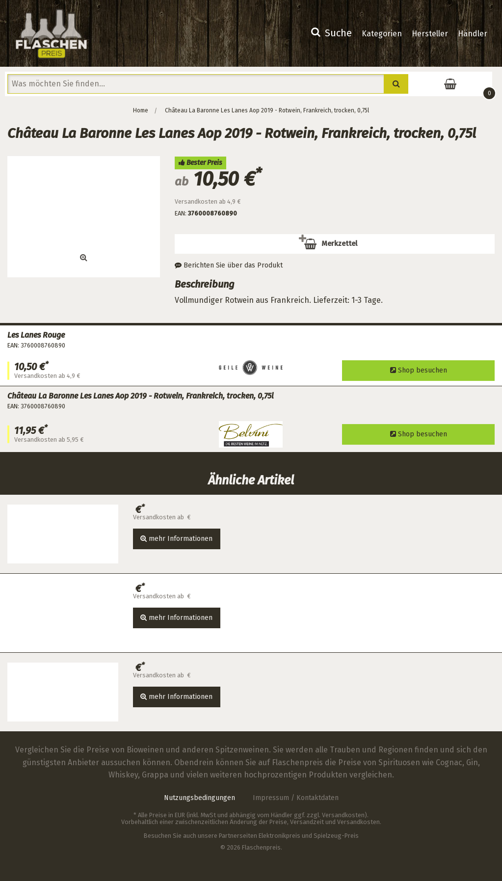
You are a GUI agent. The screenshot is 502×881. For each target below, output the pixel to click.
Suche (331, 33)
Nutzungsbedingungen (199, 798)
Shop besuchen (418, 370)
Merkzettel (337, 247)
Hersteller (430, 33)
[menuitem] (331, 34)
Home (140, 110)
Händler (472, 33)
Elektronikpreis (279, 835)
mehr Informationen (176, 538)
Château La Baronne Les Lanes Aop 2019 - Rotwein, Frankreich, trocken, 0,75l (267, 110)
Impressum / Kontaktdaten (296, 798)
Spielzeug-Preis (336, 835)
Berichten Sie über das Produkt (229, 265)
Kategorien (382, 33)
